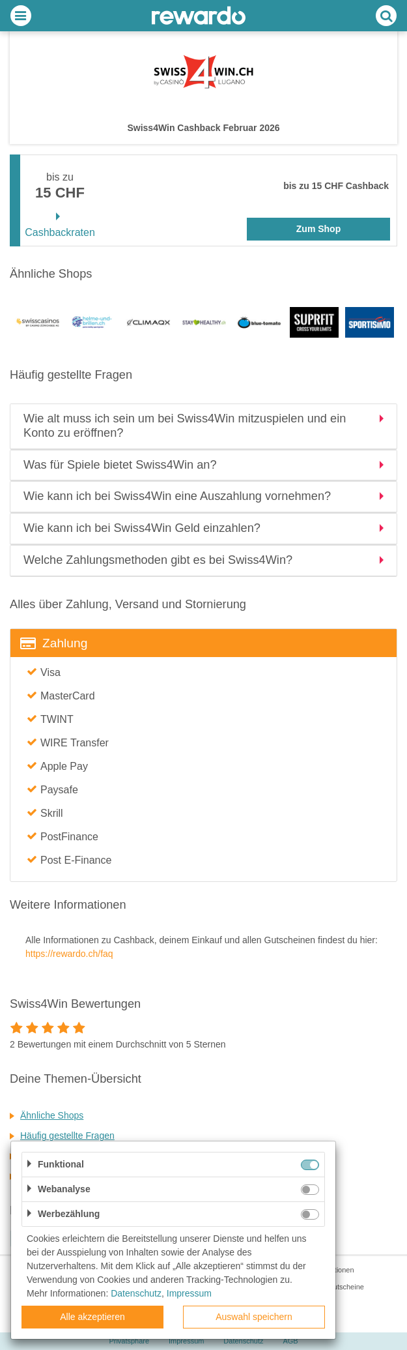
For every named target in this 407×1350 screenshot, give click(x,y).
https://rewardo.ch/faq (69, 953)
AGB (290, 1341)
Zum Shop (318, 229)
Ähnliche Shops (51, 1115)
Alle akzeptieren (92, 1317)
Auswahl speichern (254, 1317)
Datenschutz (243, 1341)
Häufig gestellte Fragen (67, 1135)
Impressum (186, 1341)
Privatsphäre (129, 1341)
